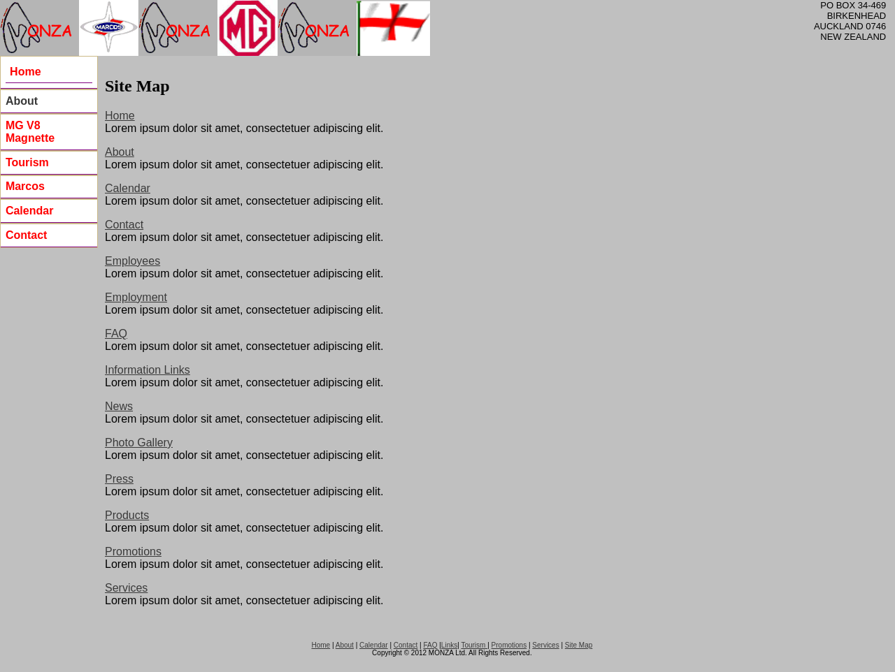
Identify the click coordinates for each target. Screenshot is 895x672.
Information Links (147, 370)
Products (127, 515)
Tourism (474, 645)
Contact (124, 225)
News (119, 406)
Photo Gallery (139, 442)
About (22, 101)
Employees (132, 261)
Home (120, 116)
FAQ (116, 333)
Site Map (578, 645)
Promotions (133, 551)
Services (126, 588)
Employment (136, 297)
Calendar (127, 188)
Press (119, 479)
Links (449, 645)
